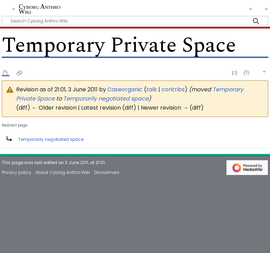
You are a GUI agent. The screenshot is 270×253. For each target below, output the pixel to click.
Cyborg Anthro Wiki (39, 9)
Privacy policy (16, 172)
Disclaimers (106, 172)
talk (151, 89)
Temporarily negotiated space (106, 99)
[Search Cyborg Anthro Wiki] (135, 20)
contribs (173, 89)
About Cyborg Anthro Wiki (62, 172)
